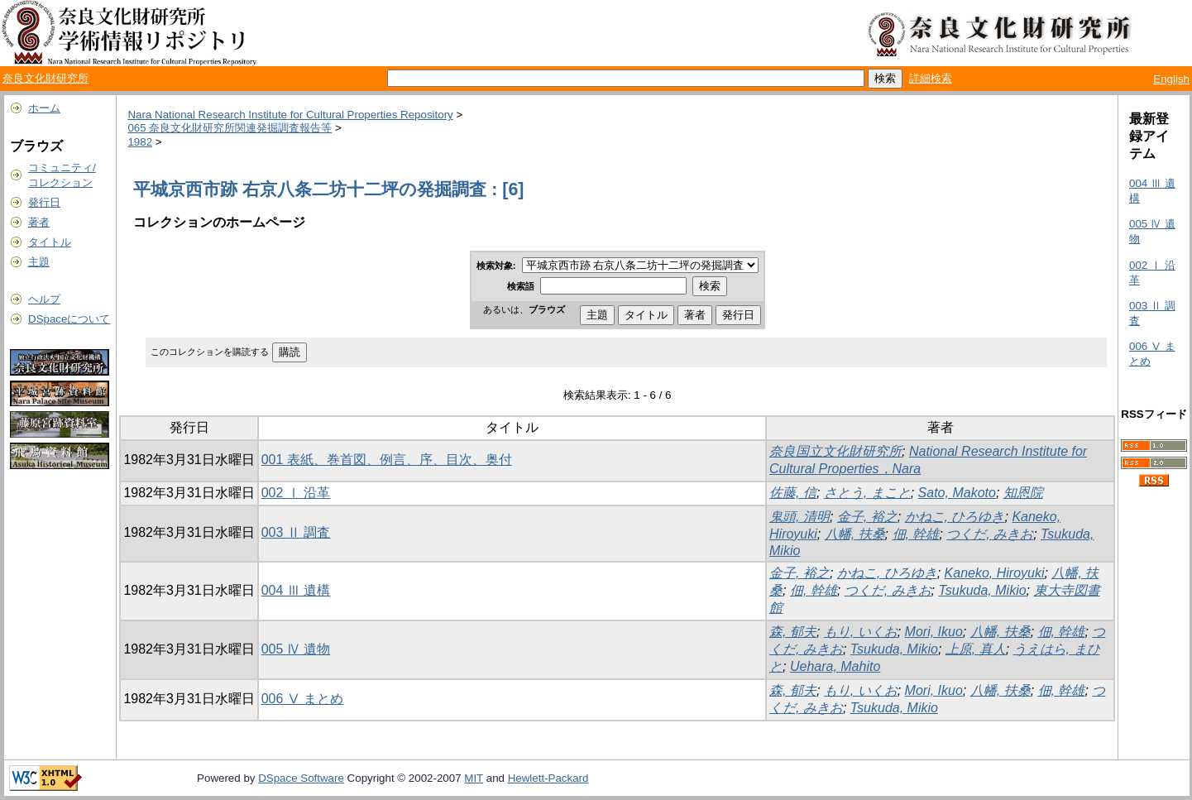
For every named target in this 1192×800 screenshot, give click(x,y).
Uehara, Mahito (835, 666)
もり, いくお (861, 632)
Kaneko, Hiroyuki (995, 573)
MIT (473, 778)
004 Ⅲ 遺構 (296, 590)
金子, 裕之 (867, 517)
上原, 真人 (975, 649)
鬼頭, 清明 (799, 517)
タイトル (49, 242)
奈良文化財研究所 (45, 78)
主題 (39, 262)
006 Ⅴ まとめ (302, 699)
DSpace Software (301, 778)
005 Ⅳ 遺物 (296, 649)
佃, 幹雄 (916, 534)
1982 (139, 142)
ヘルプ (44, 299)
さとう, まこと (867, 493)
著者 (39, 222)
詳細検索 (930, 78)
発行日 (44, 202)
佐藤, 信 (792, 493)
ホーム (44, 108)
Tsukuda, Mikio (982, 590)
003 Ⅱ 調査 (296, 532)
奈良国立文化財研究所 (835, 451)
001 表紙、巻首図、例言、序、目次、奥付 (386, 460)
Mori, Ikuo (934, 632)
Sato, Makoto (957, 493)
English (1171, 79)
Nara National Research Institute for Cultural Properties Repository (289, 114)
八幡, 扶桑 (855, 534)
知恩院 (1023, 493)
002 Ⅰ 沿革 (296, 493)
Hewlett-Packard (548, 778)
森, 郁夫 (792, 632)
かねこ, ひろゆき (955, 517)
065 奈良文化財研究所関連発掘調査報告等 (229, 128)
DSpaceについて (69, 319)
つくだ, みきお (989, 534)
